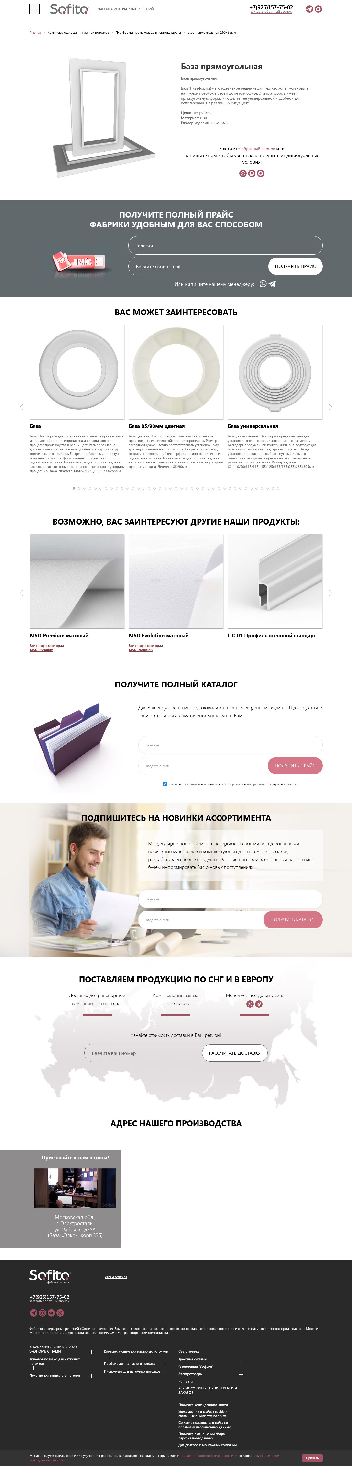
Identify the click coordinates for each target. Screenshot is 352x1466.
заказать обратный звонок (271, 11)
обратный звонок (258, 140)
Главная (35, 24)
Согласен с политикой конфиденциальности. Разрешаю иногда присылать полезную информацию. (230, 776)
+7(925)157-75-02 (271, 7)
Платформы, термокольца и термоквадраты (152, 24)
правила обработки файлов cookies (207, 1455)
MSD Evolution (141, 641)
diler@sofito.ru (116, 1269)
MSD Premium (41, 641)
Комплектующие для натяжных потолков (80, 24)
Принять (312, 1458)
